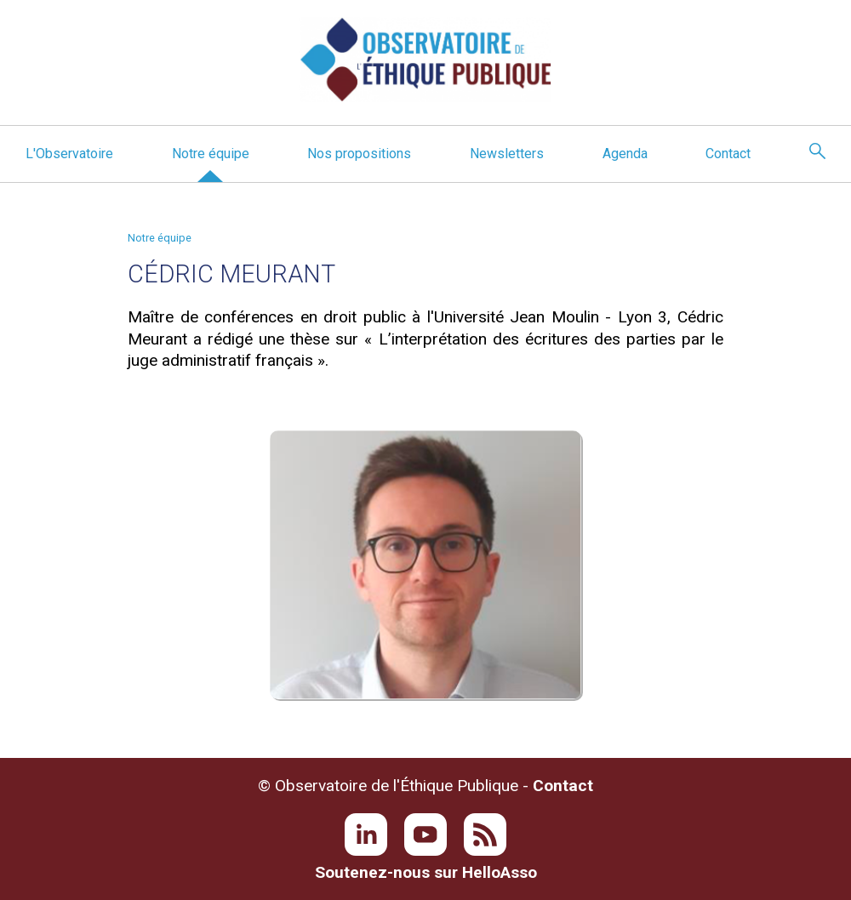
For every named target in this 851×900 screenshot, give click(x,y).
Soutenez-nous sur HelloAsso (426, 872)
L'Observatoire (69, 153)
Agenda (625, 153)
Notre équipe (210, 153)
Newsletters (507, 153)
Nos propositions (359, 153)
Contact (728, 153)
